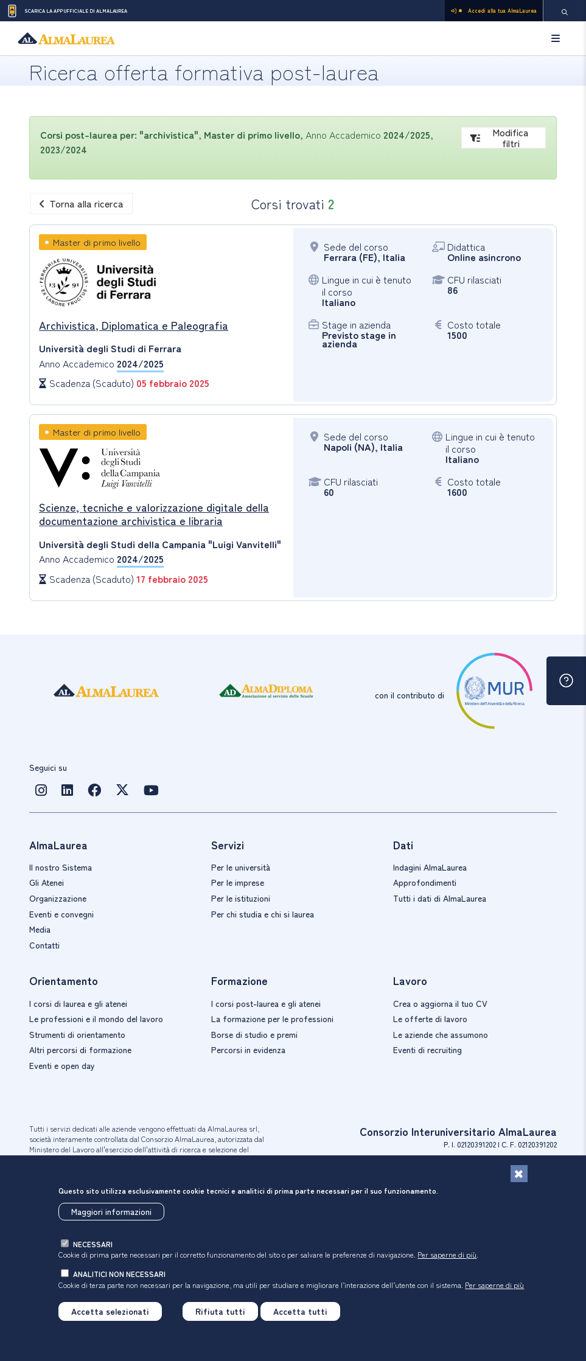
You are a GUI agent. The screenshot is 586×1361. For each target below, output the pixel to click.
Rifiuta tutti (220, 1311)
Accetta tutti (300, 1311)
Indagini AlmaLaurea (430, 867)
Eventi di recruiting (427, 1049)
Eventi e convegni (61, 914)
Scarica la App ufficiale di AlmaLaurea (66, 11)
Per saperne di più (446, 1254)
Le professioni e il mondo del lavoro (96, 1018)
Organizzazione (57, 898)
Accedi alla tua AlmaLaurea (494, 11)
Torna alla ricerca (82, 203)
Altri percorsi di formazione (80, 1049)
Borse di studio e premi (254, 1034)
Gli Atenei (46, 882)
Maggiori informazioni (111, 1211)
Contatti (44, 945)
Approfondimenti (424, 882)
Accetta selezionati (110, 1311)
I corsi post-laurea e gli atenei (266, 1003)
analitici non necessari (119, 1274)
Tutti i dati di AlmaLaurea (439, 898)
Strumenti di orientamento (77, 1034)
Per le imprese (237, 882)
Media (40, 929)
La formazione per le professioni (272, 1018)
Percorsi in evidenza (248, 1049)
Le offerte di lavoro (430, 1018)
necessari (93, 1244)
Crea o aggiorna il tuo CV (440, 1003)
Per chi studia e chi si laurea (262, 914)
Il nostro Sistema (60, 867)
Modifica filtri (499, 137)
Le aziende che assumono (440, 1034)
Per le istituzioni (240, 898)
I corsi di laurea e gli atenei (78, 1003)
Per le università (240, 867)
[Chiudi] (519, 1173)
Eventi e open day (62, 1065)
